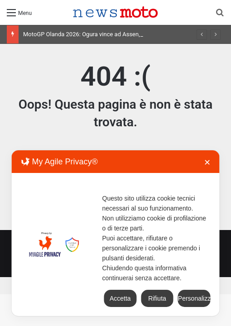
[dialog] (116, 233)
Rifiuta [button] (157, 298)
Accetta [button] (120, 298)
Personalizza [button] (194, 298)
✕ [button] (207, 162)
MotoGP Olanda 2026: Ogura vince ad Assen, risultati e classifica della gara (121, 34)
